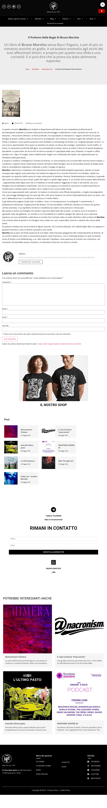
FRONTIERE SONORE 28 (67, 723)
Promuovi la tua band (55, 23)
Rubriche (39, 19)
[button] (102, 4)
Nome (5, 309)
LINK (53, 572)
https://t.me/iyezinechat (53, 520)
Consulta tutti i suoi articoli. (30, 262)
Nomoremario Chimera (15, 657)
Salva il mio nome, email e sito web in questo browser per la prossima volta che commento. (37, 334)
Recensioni (35, 69)
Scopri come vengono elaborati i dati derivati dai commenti (59, 344)
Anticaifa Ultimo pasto (15, 723)
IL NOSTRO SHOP (53, 405)
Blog (53, 19)
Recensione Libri (47, 69)
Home (27, 69)
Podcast (66, 19)
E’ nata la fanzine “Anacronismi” (71, 657)
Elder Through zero (66, 461)
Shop (93, 19)
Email (4, 317)
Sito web (5, 326)
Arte (80, 19)
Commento (6, 282)
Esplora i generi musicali (18, 19)
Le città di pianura (28, 461)
